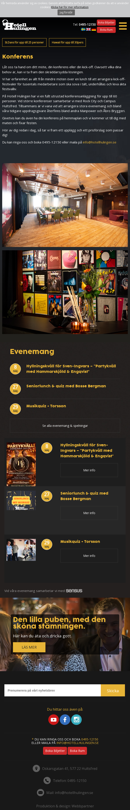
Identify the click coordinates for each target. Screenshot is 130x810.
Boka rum (106, 30)
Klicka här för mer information (69, 7)
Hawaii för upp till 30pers (67, 42)
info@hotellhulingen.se (99, 142)
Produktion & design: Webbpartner (65, 806)
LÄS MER (29, 647)
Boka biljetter (106, 22)
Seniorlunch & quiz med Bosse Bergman (66, 386)
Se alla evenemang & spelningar (65, 426)
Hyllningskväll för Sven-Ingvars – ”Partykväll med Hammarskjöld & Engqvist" (71, 368)
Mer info (89, 470)
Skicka (113, 690)
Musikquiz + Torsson (46, 406)
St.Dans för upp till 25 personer (24, 42)
